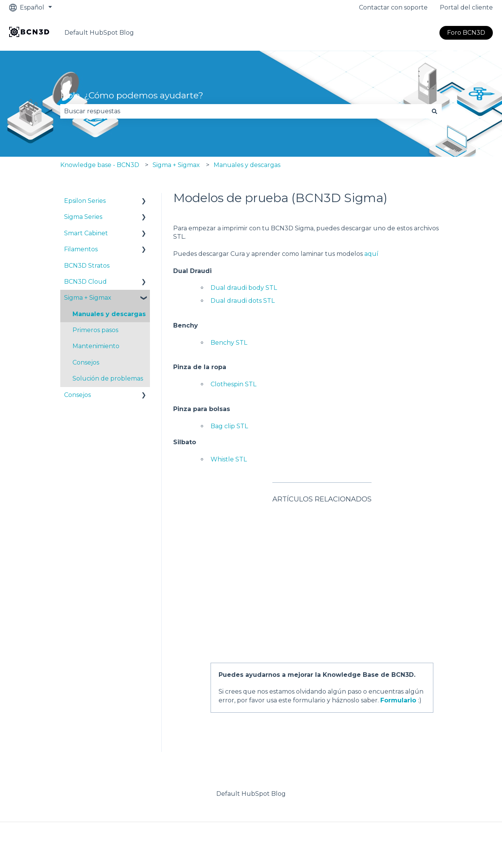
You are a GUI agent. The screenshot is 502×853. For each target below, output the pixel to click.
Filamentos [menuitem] (81, 249)
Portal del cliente (466, 7)
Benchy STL (229, 342)
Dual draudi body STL (244, 287)
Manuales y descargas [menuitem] (109, 314)
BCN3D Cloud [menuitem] (85, 281)
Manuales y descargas (247, 165)
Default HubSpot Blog (99, 32)
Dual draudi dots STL (243, 300)
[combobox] (243, 111)
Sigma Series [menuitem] (83, 216)
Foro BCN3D (466, 32)
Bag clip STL (229, 426)
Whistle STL (229, 459)
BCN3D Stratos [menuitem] (86, 265)
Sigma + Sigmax (176, 165)
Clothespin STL (233, 384)
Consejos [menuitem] (85, 362)
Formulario (398, 651)
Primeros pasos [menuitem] (95, 330)
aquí (371, 253)
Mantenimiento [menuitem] (95, 346)
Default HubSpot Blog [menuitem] (251, 745)
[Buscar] (434, 111)
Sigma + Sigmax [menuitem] (87, 297)
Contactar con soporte (393, 7)
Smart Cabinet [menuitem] (86, 233)
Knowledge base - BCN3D (99, 165)
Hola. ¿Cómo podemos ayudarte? (131, 95)
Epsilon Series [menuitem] (85, 200)
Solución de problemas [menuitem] (107, 378)
